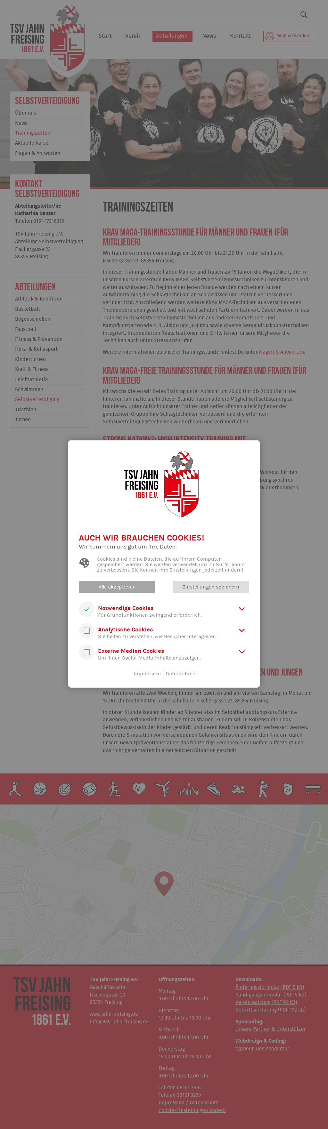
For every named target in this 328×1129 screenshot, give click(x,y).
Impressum (147, 674)
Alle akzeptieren (117, 587)
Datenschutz (181, 674)
